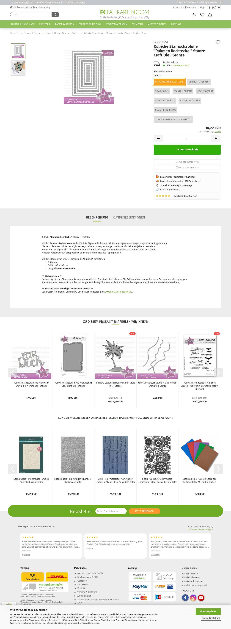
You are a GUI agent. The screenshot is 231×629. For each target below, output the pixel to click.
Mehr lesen (26, 551)
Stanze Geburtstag (165, 110)
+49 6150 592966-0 (188, 2)
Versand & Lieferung (87, 592)
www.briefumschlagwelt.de (195, 585)
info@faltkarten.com (211, 2)
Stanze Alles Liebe (190, 100)
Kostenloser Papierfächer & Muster (177, 177)
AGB (79, 603)
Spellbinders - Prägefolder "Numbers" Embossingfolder (73, 480)
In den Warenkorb (187, 149)
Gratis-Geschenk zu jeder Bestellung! (31, 7)
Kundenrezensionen (129, 217)
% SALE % (191, 7)
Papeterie (44, 24)
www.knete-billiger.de (192, 581)
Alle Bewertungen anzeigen (200, 529)
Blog (202, 7)
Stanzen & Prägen (116, 24)
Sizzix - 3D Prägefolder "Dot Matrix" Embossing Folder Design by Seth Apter (115, 480)
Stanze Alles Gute (165, 100)
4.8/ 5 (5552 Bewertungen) (176, 195)
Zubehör (176, 24)
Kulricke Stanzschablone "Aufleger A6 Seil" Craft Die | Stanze (73, 384)
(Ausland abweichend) (180, 65)
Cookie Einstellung (211, 618)
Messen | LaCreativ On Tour (91, 573)
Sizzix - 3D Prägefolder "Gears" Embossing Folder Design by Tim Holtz (158, 480)
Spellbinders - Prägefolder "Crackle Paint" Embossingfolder (31, 480)
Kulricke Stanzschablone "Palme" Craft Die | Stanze (115, 384)
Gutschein (82, 581)
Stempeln (137, 24)
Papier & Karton (64, 24)
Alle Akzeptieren (208, 611)
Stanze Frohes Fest (199, 81)
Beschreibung (97, 217)
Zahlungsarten (84, 595)
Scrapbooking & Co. (90, 24)
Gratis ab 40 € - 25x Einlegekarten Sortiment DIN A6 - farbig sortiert (200, 480)
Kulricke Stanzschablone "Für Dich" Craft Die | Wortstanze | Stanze (31, 384)
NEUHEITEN (178, 7)
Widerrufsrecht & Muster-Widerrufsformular (98, 599)
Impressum (82, 584)
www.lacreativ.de (190, 573)
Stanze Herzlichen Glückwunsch (173, 119)
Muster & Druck (157, 24)
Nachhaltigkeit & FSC (87, 577)
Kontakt (81, 588)
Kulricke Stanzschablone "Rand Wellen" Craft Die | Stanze (157, 384)
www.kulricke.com (190, 577)
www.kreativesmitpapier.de (118, 292)
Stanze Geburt (205, 91)
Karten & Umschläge (23, 24)
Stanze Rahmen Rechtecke (169, 81)
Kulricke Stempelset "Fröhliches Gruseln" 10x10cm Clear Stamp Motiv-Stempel (200, 385)
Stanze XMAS (162, 91)
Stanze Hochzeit (183, 91)
